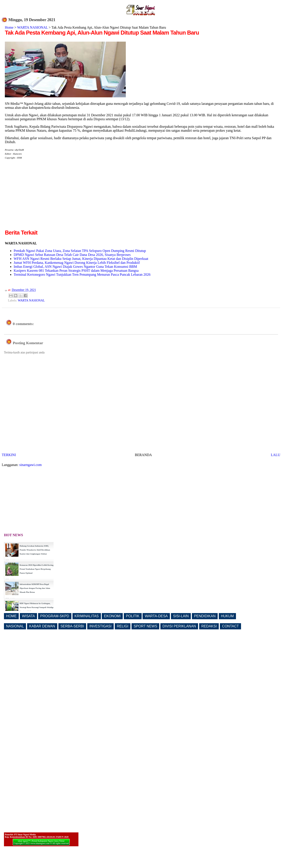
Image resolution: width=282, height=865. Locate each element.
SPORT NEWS (145, 626)
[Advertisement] (42, 198)
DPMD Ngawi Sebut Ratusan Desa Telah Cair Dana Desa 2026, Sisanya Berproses (72, 255)
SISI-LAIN (181, 616)
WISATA (28, 616)
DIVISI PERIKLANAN (179, 626)
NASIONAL (15, 626)
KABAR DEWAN (42, 626)
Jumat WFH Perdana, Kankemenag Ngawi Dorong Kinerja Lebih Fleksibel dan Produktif (77, 262)
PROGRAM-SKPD (54, 616)
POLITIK (132, 616)
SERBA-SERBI (72, 626)
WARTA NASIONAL (32, 27)
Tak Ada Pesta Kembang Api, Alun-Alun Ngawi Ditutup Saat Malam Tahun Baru (102, 33)
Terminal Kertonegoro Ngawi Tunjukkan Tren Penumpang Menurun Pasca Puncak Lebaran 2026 (82, 274)
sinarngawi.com (30, 465)
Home (9, 27)
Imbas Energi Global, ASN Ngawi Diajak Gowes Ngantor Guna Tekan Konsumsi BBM (75, 266)
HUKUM (227, 616)
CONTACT (230, 626)
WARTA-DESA (156, 616)
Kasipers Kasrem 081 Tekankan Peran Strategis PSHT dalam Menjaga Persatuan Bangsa (76, 270)
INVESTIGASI (100, 626)
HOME (11, 616)
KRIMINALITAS (86, 616)
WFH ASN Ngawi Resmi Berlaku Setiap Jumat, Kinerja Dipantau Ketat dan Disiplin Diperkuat (81, 259)
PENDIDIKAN (205, 616)
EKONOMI (112, 616)
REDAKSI (209, 626)
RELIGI (122, 626)
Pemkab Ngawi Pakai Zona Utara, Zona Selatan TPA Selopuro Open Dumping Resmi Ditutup (80, 251)
